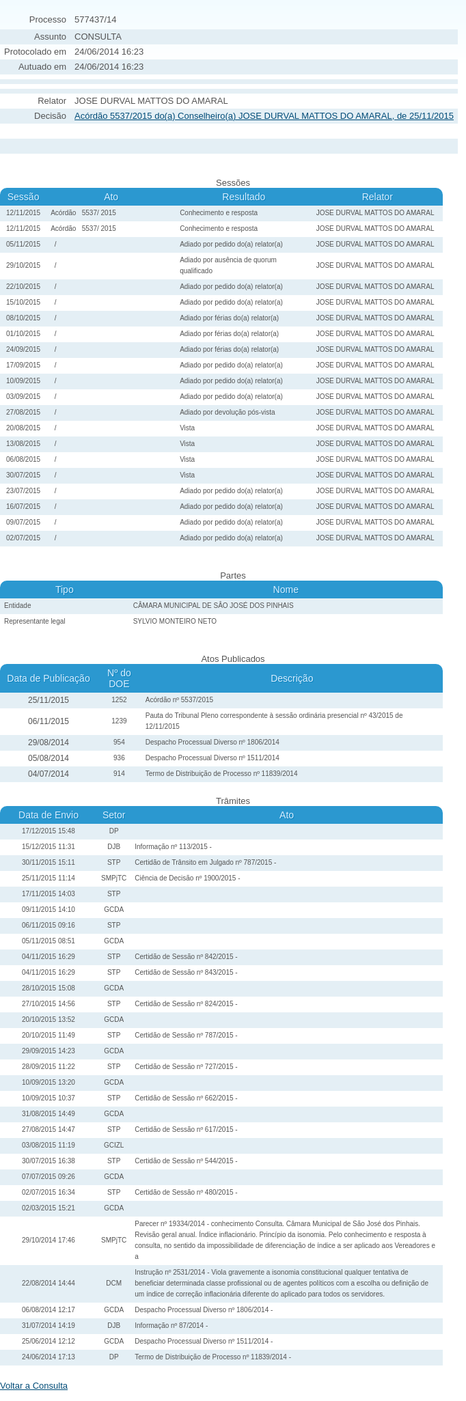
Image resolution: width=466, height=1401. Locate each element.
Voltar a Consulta (34, 1386)
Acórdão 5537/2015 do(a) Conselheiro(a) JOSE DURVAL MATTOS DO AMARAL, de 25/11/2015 (264, 116)
